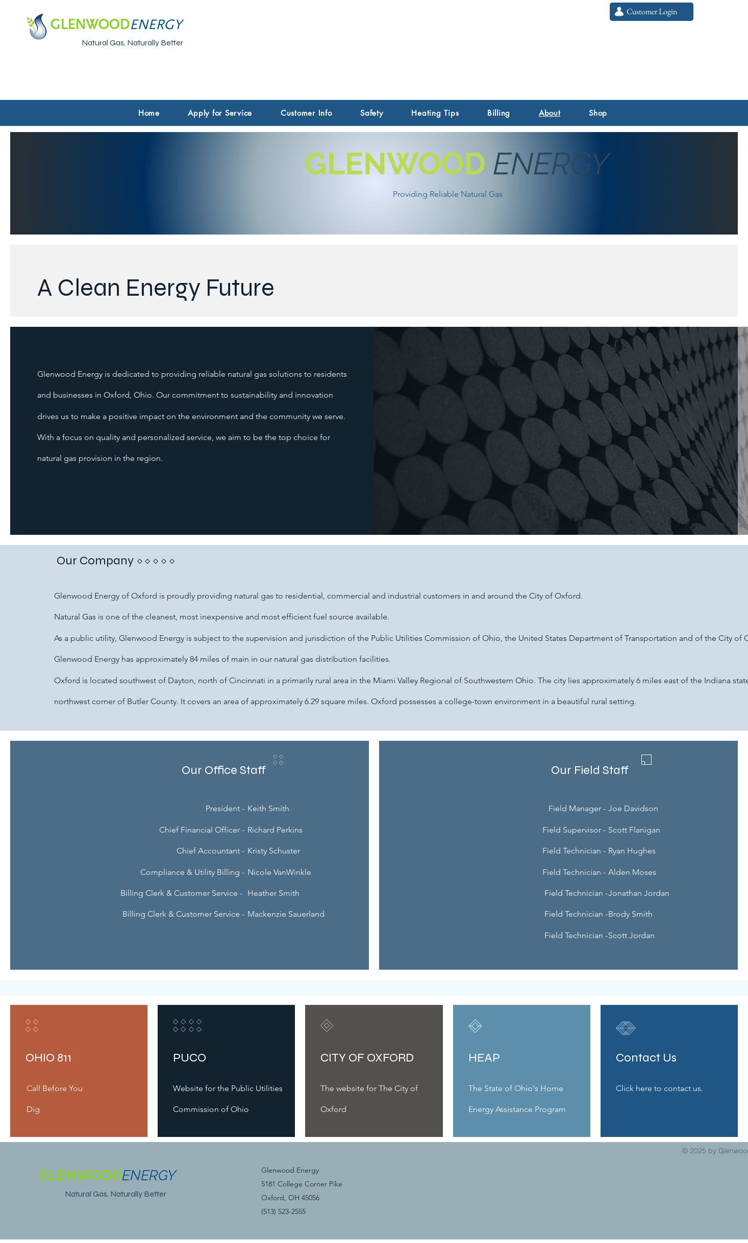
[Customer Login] (651, 12)
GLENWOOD (395, 164)
